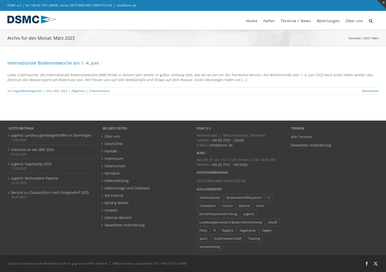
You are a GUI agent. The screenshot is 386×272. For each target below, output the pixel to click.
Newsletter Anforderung (125, 225)
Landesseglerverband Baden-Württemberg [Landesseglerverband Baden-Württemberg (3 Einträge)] (230, 222)
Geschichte (114, 143)
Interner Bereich (118, 217)
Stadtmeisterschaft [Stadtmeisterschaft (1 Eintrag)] (228, 238)
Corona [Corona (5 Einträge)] (227, 206)
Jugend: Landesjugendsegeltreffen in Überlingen (51, 135)
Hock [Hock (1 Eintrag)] (260, 206)
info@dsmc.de (126, 5)
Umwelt (111, 210)
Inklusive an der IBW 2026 (32, 149)
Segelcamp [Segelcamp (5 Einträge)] (248, 230)
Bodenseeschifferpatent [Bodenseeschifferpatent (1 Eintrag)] (244, 198)
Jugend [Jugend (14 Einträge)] (249, 214)
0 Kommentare (99, 91)
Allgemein (78, 91)
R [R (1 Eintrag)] (215, 230)
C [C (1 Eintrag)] (269, 198)
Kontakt (111, 151)
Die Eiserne (114, 195)
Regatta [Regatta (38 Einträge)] (227, 230)
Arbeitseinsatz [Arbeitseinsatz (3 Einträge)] (209, 198)
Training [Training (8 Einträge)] (254, 238)
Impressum (114, 158)
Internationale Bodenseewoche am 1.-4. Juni (53, 63)
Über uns (112, 136)
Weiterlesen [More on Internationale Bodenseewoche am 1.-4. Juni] (370, 91)
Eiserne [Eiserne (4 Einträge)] (244, 206)
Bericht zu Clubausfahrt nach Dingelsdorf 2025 (50, 192)
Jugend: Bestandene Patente (34, 178)
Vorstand (112, 173)
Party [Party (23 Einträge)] (203, 230)
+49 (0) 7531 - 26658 (227, 140)
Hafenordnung (117, 180)
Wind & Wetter (117, 202)
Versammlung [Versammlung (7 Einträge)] (209, 247)
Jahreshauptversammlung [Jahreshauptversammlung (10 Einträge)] (218, 214)
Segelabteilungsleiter (27, 91)
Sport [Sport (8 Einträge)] (203, 238)
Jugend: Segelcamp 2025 (31, 164)
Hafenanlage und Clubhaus (127, 188)
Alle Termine (301, 136)
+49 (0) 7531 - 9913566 (229, 164)
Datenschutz (115, 165)
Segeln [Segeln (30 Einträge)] (267, 230)
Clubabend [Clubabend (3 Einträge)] (207, 206)
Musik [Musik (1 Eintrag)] (272, 222)
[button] (371, 20)
